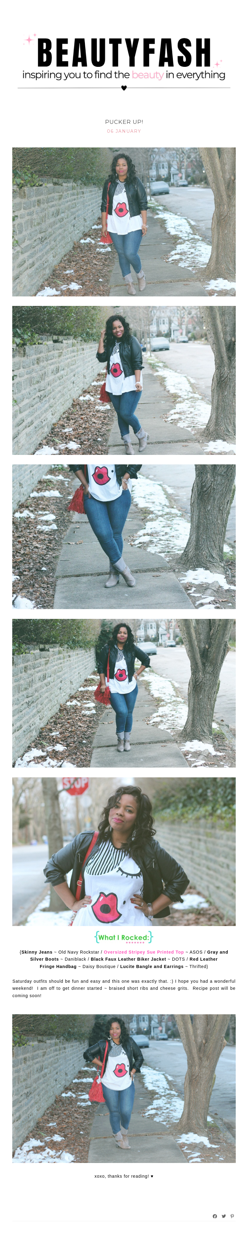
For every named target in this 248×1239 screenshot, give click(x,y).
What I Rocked (124, 112)
